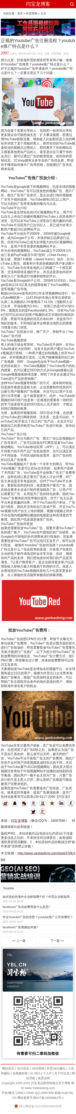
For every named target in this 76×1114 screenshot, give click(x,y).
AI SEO (35, 1073)
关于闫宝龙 (62, 1073)
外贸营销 (31, 13)
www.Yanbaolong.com (40, 1088)
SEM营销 (38, 1068)
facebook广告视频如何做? (20, 927)
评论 (66, 53)
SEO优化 (23, 1068)
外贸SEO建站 (56, 1068)
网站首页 (8, 1068)
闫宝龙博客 (38, 4)
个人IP (47, 1073)
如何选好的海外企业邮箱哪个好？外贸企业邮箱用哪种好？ (39, 896)
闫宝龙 (35, 1083)
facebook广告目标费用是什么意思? (26, 907)
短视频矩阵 (20, 1073)
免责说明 (44, 1078)
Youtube (8, 888)
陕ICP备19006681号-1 (48, 1097)
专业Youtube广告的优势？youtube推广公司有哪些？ (38, 917)
